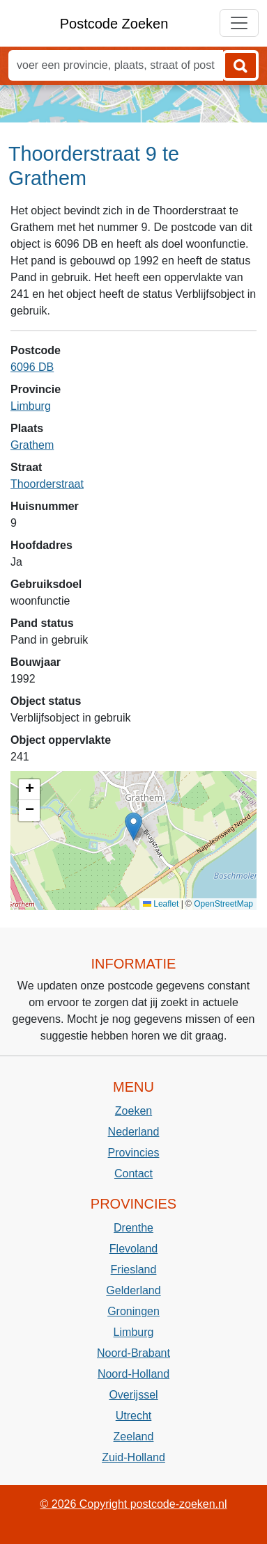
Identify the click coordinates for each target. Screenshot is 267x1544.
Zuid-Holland (133, 1457)
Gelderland (133, 1290)
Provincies (134, 1153)
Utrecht (134, 1416)
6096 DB (32, 367)
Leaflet (160, 904)
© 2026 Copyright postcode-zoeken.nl (133, 1504)
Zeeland (134, 1436)
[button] (133, 826)
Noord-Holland (133, 1374)
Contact (133, 1173)
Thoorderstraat (47, 484)
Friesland (134, 1269)
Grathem (32, 445)
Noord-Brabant (133, 1353)
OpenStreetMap (223, 904)
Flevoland (133, 1249)
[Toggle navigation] (239, 23)
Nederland (134, 1132)
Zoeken (133, 1111)
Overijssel (133, 1395)
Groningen (133, 1311)
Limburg (30, 406)
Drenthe (133, 1228)
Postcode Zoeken (114, 23)
